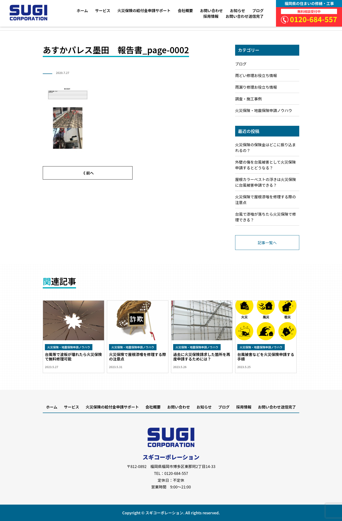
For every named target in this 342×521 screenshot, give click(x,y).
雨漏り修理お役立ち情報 (256, 87)
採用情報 (210, 16)
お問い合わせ (211, 10)
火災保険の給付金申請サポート (144, 10)
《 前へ (87, 173)
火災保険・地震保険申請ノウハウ (263, 110)
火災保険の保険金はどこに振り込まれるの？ (265, 147)
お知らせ (237, 10)
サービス (102, 10)
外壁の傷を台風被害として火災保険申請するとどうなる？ (265, 164)
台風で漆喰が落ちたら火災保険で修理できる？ (265, 217)
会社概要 (185, 10)
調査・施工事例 (248, 99)
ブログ (258, 10)
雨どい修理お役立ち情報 (256, 75)
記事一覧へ (267, 242)
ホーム (82, 10)
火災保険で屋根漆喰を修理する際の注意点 (265, 199)
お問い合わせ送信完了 (245, 16)
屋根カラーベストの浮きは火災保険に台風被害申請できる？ (265, 182)
